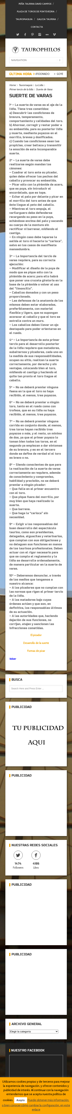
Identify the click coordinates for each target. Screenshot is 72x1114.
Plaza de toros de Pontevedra (35, 11)
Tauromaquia (24, 19)
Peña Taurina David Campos (35, 3)
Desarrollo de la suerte (36, 642)
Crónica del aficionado (36, 73)
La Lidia (39, 85)
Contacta (37, 26)
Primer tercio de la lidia (21, 89)
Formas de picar (36, 650)
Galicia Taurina (46, 19)
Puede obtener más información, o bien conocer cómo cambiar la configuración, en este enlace (36, 1104)
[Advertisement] (38, 805)
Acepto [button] (21, 1100)
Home (12, 85)
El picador (36, 635)
